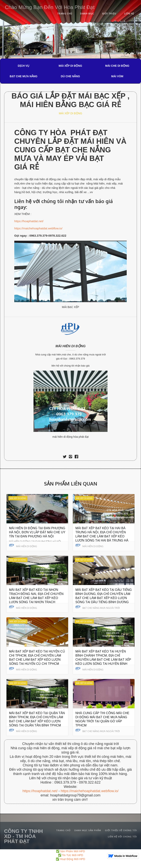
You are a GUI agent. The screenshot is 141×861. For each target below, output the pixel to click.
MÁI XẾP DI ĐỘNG (70, 65)
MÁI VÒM (117, 76)
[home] (49, 6)
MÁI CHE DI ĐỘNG (117, 65)
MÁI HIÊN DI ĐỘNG (70, 346)
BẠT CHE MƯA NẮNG (23, 76)
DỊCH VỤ (23, 65)
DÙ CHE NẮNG (70, 76)
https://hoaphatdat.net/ (28, 221)
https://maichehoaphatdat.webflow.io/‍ (89, 791)
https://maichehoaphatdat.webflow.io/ (38, 228)
